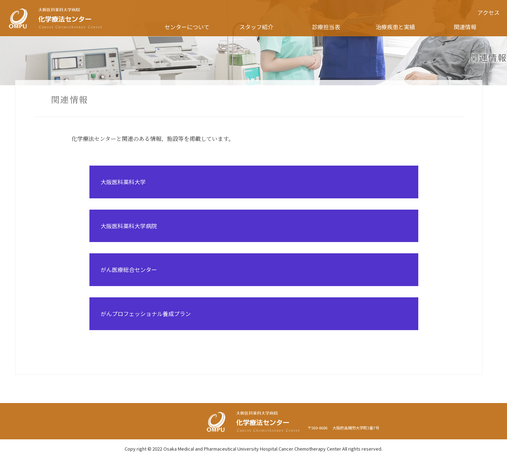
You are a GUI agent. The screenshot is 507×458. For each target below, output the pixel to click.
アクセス (488, 12)
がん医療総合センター (129, 269)
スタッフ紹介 (256, 27)
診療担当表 (326, 27)
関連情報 (465, 27)
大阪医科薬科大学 (123, 182)
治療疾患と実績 (395, 27)
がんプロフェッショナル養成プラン (146, 313)
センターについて (186, 27)
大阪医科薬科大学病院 (129, 226)
